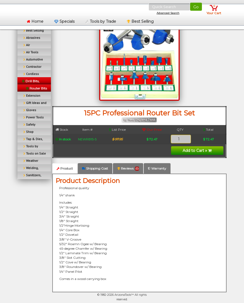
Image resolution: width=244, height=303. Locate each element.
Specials (64, 21)
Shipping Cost (95, 168)
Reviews (128, 168)
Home (35, 21)
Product (65, 168)
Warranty (157, 168)
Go (196, 7)
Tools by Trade (100, 21)
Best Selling (140, 21)
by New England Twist (139, 120)
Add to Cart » (197, 150)
